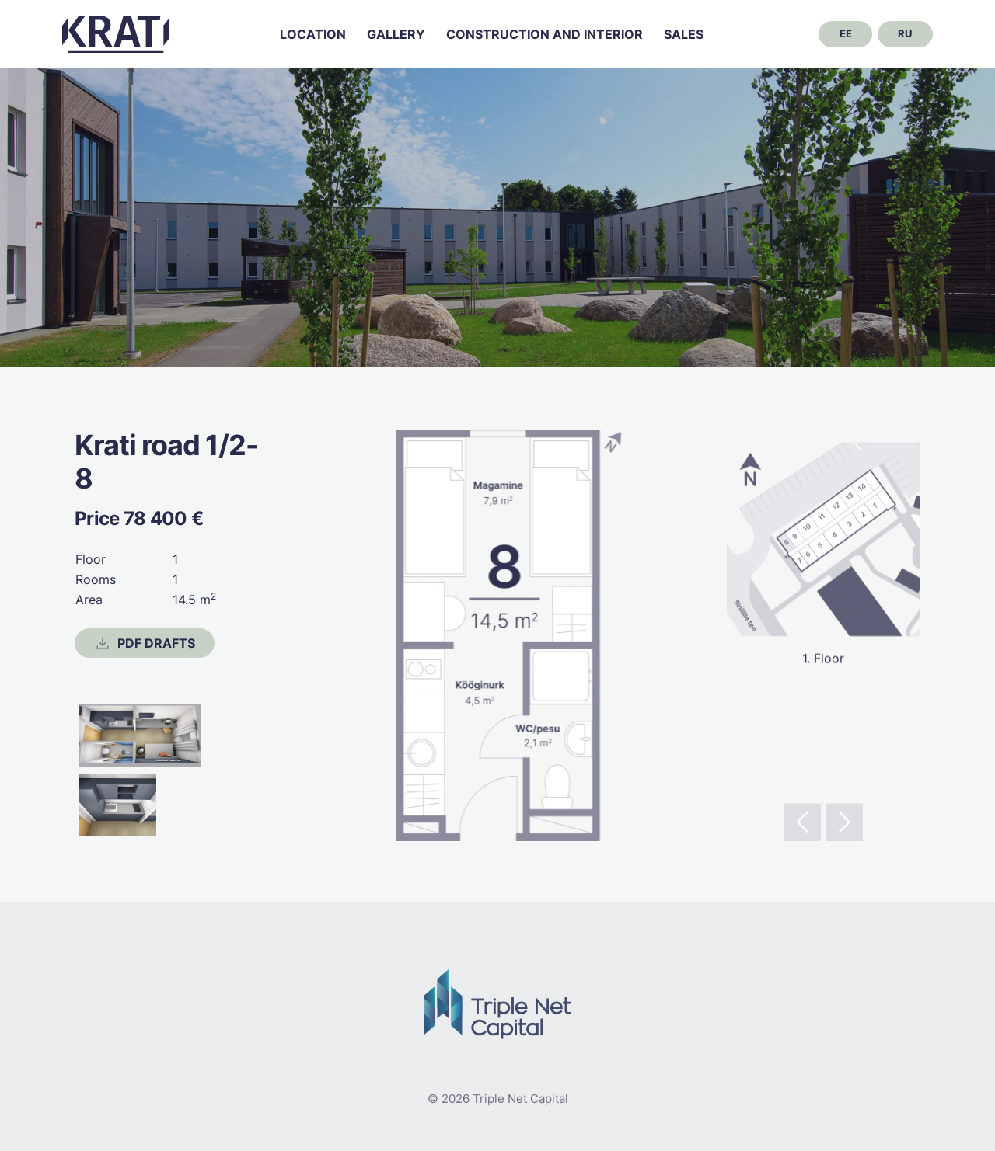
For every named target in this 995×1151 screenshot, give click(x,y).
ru (905, 34)
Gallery (396, 34)
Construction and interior (544, 34)
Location (313, 34)
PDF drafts (144, 644)
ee (846, 34)
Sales (683, 34)
